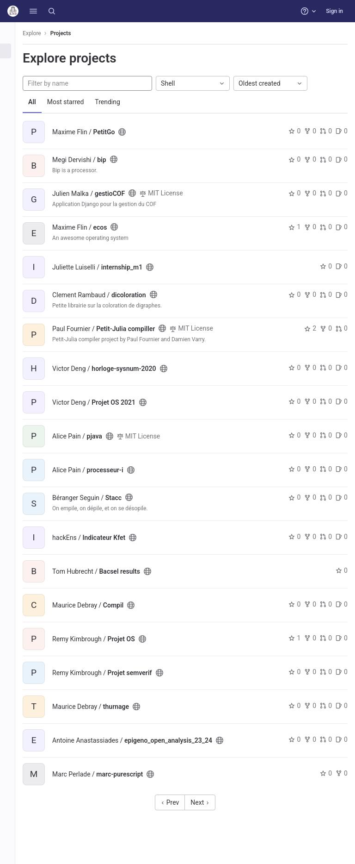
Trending (118, 102)
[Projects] (13, 51)
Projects (71, 33)
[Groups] (13, 66)
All (43, 102)
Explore (42, 33)
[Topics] (13, 81)
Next (205, 802)
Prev (175, 802)
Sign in (334, 11)
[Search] (51, 11)
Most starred (76, 102)
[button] (33, 11)
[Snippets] (13, 96)
